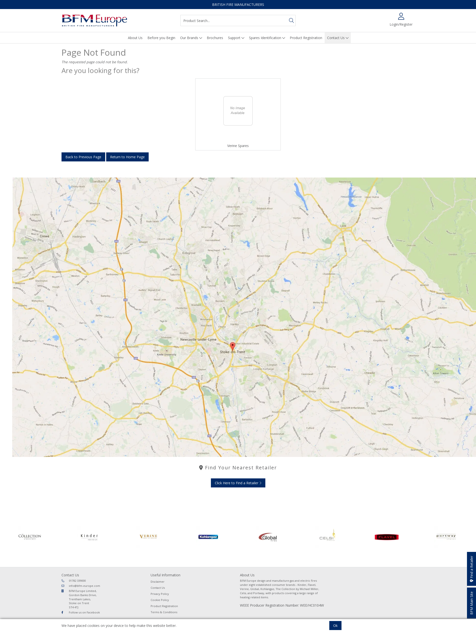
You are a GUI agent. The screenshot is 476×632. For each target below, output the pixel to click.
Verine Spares (238, 145)
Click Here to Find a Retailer (238, 483)
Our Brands (189, 37)
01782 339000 (74, 580)
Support (234, 37)
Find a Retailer (471, 569)
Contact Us (336, 37)
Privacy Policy (160, 594)
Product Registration (306, 37)
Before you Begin (161, 37)
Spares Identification (265, 37)
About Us (135, 37)
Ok (335, 625)
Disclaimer (158, 581)
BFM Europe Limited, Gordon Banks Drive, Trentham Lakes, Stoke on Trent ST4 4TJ (79, 599)
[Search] (291, 20)
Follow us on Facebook (81, 612)
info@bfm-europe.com (81, 586)
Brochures (215, 37)
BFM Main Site (471, 603)
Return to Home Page (127, 157)
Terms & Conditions (164, 612)
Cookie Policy (160, 600)
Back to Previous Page (83, 157)
